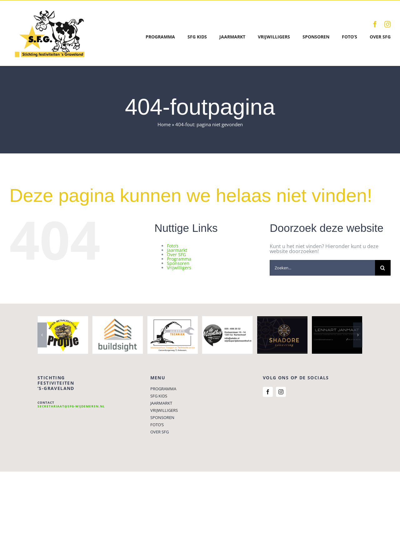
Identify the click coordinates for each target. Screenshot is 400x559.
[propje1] (63, 319)
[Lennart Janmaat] (337, 319)
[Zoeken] (383, 268)
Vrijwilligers (179, 268)
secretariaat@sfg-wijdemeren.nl (71, 406)
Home (164, 124)
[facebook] (375, 24)
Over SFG (176, 254)
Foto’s (172, 246)
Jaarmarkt (177, 250)
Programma (179, 259)
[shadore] (282, 319)
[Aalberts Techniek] (173, 319)
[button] (42, 334)
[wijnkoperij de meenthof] (227, 319)
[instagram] (387, 24)
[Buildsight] (117, 319)
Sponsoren (178, 263)
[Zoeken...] (322, 268)
